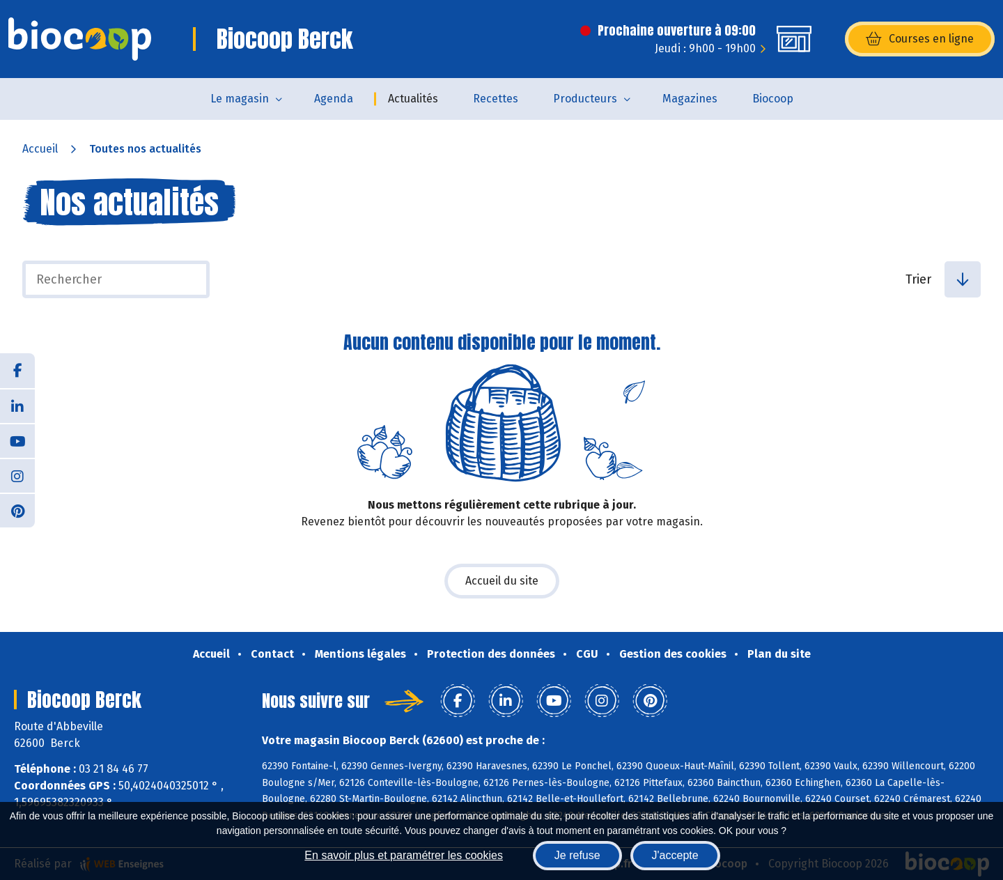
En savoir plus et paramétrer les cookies (403, 855)
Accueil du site (501, 580)
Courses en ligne (920, 39)
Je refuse (577, 855)
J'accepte (675, 855)
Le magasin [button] (239, 98)
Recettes (495, 98)
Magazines (689, 98)
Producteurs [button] (585, 98)
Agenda (333, 98)
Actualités (413, 98)
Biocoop (772, 98)
